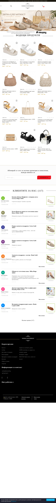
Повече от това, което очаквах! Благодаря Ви (23, 292)
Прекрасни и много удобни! (19, 308)
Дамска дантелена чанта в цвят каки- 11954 (9, 91)
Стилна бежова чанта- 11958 (27, 119)
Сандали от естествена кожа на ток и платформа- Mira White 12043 (9, 121)
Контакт (4, 359)
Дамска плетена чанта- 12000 (10, 148)
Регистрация (5, 354)
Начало (4, 347)
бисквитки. (14, 501)
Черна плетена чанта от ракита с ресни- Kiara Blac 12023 (45, 150)
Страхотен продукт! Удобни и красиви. (21, 201)
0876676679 (5, 373)
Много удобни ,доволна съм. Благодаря (21, 259)
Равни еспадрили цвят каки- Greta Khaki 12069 (27, 92)
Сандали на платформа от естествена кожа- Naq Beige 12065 (9, 63)
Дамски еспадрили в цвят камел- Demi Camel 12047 (44, 62)
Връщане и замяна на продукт (9, 356)
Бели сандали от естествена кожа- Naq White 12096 (27, 62)
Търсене (4, 363)
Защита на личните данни (26, 347)
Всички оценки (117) (28, 320)
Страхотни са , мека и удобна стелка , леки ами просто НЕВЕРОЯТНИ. (23, 231)
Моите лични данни (37, 397)
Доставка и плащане (7, 352)
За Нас (3, 350)
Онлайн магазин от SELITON (45, 398)
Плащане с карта (23, 354)
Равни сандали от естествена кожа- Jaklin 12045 (27, 149)
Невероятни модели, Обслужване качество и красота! (25, 216)
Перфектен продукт (16, 245)
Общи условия (5, 361)
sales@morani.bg (6, 371)
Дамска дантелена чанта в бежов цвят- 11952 (44, 91)
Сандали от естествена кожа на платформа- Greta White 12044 (45, 121)
